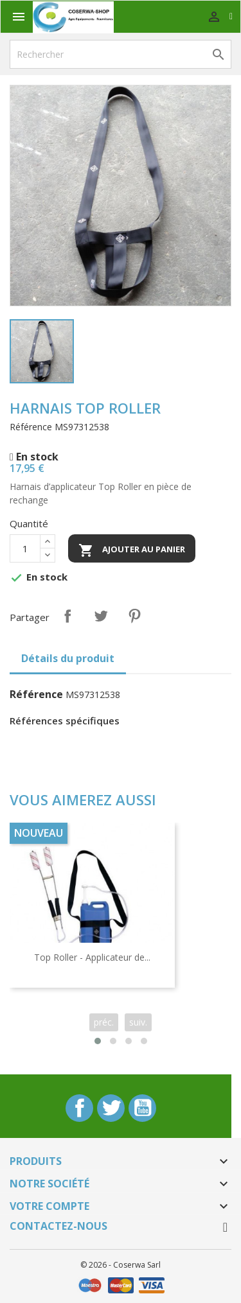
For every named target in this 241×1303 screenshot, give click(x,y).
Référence (31, 427)
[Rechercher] (120, 54)
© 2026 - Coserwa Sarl (120, 1264)
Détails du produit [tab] (67, 658)
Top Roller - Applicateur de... (92, 957)
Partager (67, 616)
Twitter (111, 1108)
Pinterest (134, 616)
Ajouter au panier (131, 550)
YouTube (142, 1108)
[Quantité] (25, 548)
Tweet (101, 616)
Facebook (79, 1108)
